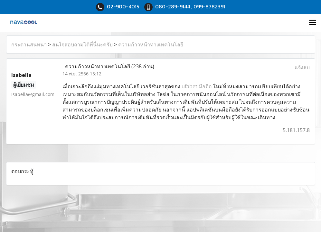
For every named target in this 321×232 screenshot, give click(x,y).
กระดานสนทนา (29, 44)
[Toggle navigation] (313, 23)
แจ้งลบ (302, 67)
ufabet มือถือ (197, 86)
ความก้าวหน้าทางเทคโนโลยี (150, 44)
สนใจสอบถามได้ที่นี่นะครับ (82, 44)
